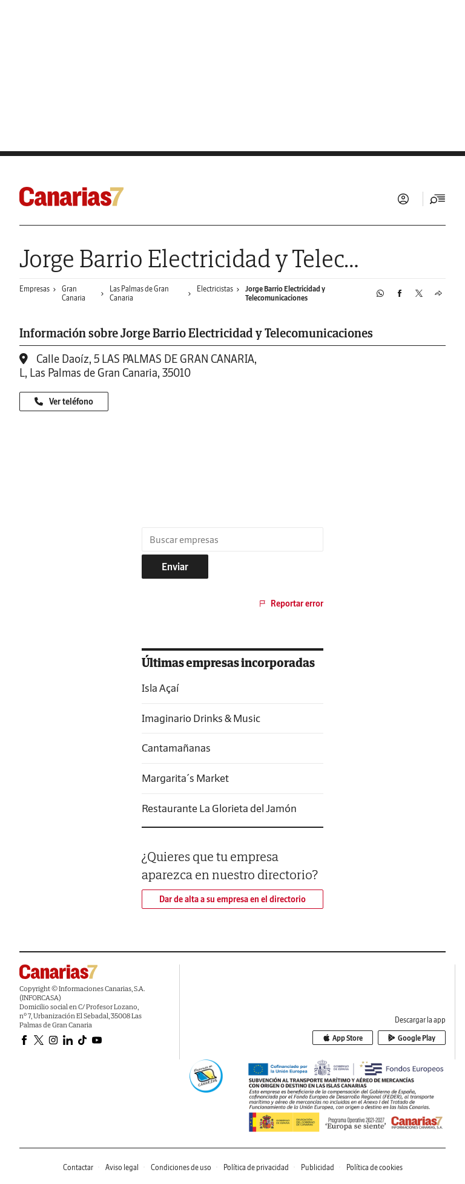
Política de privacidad (256, 1167)
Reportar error (290, 603)
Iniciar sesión (403, 199)
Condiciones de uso (181, 1167)
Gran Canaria (73, 293)
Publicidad (317, 1167)
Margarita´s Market (185, 778)
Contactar (78, 1167)
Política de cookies (374, 1167)
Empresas (34, 288)
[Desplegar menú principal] (438, 199)
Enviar (175, 567)
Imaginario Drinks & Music (201, 718)
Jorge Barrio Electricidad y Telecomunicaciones (285, 293)
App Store (343, 1038)
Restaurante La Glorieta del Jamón (219, 808)
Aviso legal (122, 1167)
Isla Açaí (160, 688)
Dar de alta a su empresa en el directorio (232, 899)
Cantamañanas (176, 748)
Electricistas (215, 288)
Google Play (411, 1038)
